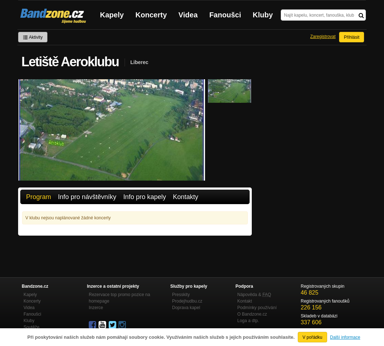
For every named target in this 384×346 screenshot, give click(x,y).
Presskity (181, 294)
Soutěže (31, 327)
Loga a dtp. (248, 320)
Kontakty (185, 197)
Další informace (345, 337)
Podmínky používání (257, 307)
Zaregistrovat (322, 36)
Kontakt (244, 301)
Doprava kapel (186, 307)
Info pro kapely (144, 197)
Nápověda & (254, 294)
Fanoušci (225, 15)
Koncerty (151, 15)
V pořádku (312, 337)
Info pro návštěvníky (87, 197)
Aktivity (33, 37)
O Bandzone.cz (252, 314)
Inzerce (96, 307)
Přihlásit (351, 37)
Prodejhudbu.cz (187, 301)
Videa (188, 15)
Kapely (112, 15)
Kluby (263, 15)
